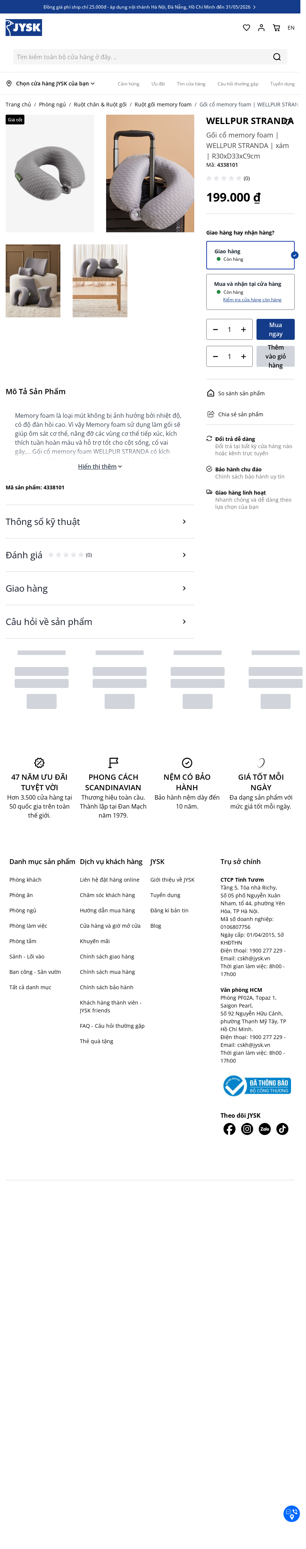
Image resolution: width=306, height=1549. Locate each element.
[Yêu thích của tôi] (246, 27)
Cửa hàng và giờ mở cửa (110, 925)
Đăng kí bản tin (169, 910)
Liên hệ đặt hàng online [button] (110, 879)
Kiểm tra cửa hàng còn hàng (252, 299)
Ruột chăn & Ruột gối (100, 104)
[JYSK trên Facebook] (229, 1079)
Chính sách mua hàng (107, 971)
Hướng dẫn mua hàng (107, 910)
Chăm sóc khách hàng (107, 895)
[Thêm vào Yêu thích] (287, 122)
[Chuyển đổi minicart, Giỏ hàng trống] (276, 27)
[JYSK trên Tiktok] (282, 1079)
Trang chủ (18, 104)
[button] (225, 178)
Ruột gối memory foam (163, 104)
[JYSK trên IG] (247, 1079)
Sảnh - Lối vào (26, 956)
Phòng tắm (22, 941)
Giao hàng (227, 251)
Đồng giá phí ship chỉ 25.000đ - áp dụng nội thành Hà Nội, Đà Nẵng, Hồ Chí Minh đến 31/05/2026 (150, 7)
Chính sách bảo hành (107, 987)
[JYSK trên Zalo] (264, 1079)
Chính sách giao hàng (107, 956)
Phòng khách (25, 879)
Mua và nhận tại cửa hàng (247, 283)
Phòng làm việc (28, 925)
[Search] (277, 57)
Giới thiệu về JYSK (172, 879)
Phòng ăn (21, 895)
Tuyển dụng (165, 895)
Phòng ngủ (52, 104)
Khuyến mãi (95, 941)
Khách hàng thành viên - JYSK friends (111, 1006)
